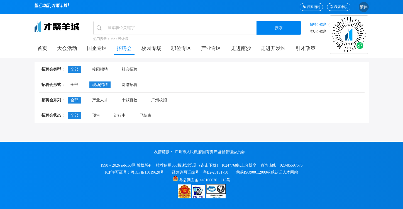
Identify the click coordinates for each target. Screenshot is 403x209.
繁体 (364, 7)
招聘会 (124, 48)
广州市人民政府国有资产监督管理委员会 (210, 152)
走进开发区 (273, 48)
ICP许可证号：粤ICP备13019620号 (134, 172)
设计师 (123, 39)
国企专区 (97, 48)
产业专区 (211, 48)
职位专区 (181, 48)
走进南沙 (241, 48)
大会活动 (67, 48)
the (113, 39)
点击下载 (208, 165)
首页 (42, 48)
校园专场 (151, 48)
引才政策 (305, 48)
